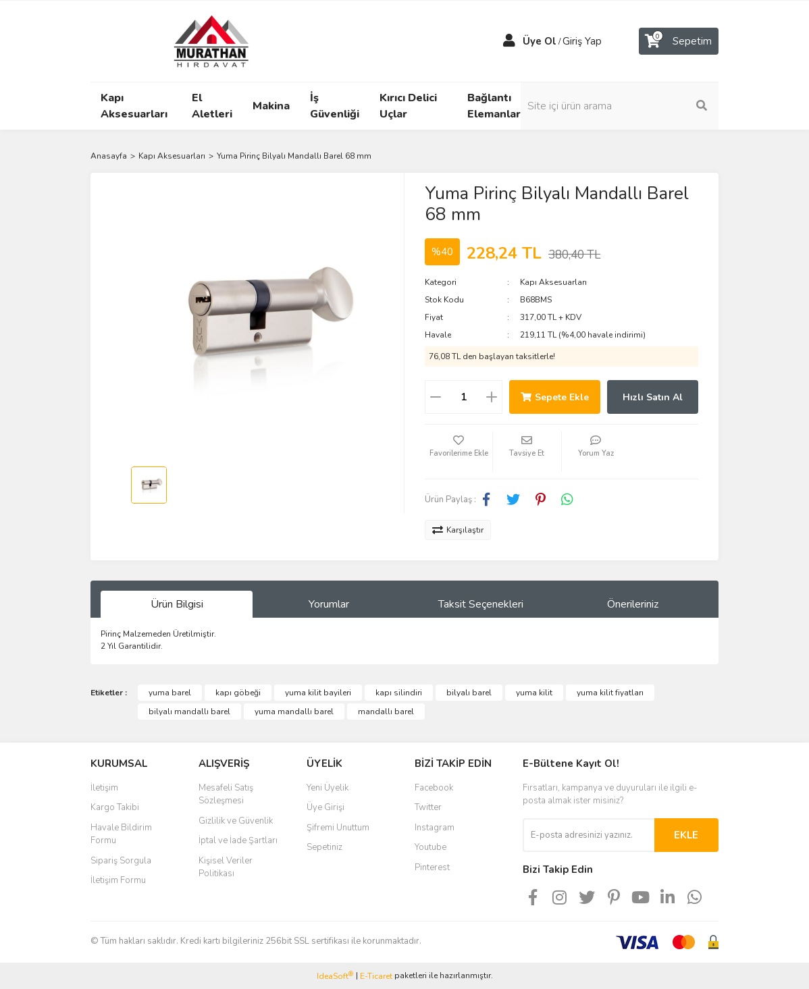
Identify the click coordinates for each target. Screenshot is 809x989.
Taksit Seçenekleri (480, 604)
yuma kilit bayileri (318, 692)
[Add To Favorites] (458, 451)
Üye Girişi (325, 807)
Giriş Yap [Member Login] (582, 41)
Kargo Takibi (114, 807)
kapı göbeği (238, 692)
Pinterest (432, 867)
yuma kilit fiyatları (610, 692)
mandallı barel (386, 711)
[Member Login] (509, 41)
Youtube (430, 847)
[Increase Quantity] (491, 397)
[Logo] (198, 40)
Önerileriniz (632, 604)
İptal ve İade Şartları (238, 840)
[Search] (648, 106)
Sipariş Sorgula (120, 861)
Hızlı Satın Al (653, 397)
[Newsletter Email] (588, 835)
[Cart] (679, 41)
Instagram (434, 828)
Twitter (428, 807)
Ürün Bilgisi (177, 604)
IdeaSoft (335, 976)
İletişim (104, 788)
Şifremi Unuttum (338, 828)
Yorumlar (329, 604)
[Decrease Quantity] (435, 397)
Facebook (434, 788)
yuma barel (170, 692)
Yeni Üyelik (327, 788)
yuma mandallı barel (294, 711)
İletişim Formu (118, 880)
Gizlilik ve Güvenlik (236, 821)
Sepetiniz (324, 847)
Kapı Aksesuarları (553, 282)
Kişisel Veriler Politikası (226, 867)
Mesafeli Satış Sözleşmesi (226, 794)
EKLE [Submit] (686, 835)
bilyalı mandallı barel (189, 711)
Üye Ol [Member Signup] (539, 41)
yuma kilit (534, 692)
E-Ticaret (376, 976)
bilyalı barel (469, 692)
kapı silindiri (398, 692)
